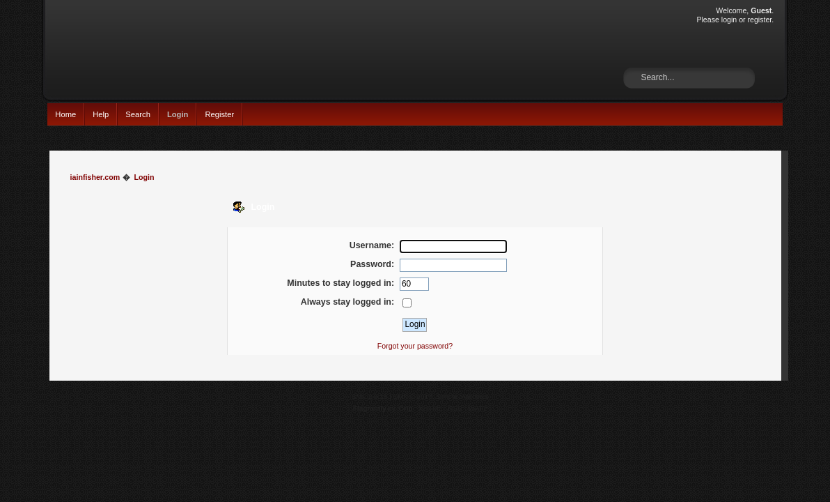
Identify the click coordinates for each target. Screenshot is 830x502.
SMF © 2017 (412, 396)
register (760, 19)
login (729, 19)
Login (178, 114)
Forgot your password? (415, 346)
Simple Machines (462, 396)
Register (219, 114)
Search (137, 114)
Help (101, 114)
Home (65, 114)
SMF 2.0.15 (370, 396)
